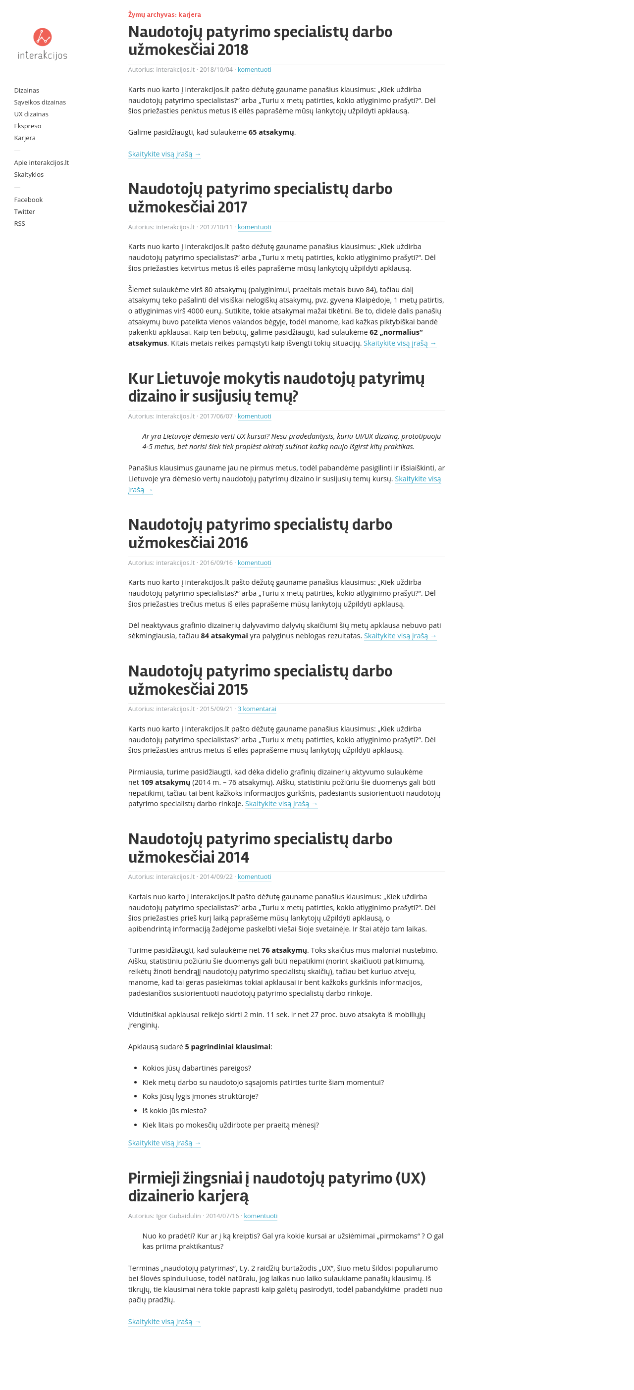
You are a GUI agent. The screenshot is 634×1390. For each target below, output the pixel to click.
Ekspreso (27, 125)
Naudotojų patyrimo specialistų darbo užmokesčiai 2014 (260, 848)
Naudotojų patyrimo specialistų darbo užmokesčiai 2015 (260, 680)
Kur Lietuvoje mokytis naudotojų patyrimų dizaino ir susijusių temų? (276, 387)
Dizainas (26, 90)
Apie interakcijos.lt (41, 162)
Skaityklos (29, 174)
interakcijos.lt (175, 69)
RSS (19, 223)
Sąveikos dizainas (40, 102)
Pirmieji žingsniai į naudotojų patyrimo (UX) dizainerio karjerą (277, 1187)
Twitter (24, 211)
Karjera (25, 137)
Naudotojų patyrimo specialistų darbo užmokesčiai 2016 (260, 534)
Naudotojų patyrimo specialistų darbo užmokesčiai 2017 (260, 198)
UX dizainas (31, 113)
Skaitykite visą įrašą (164, 153)
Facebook (28, 199)
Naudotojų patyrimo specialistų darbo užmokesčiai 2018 (260, 41)
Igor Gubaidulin (178, 1216)
